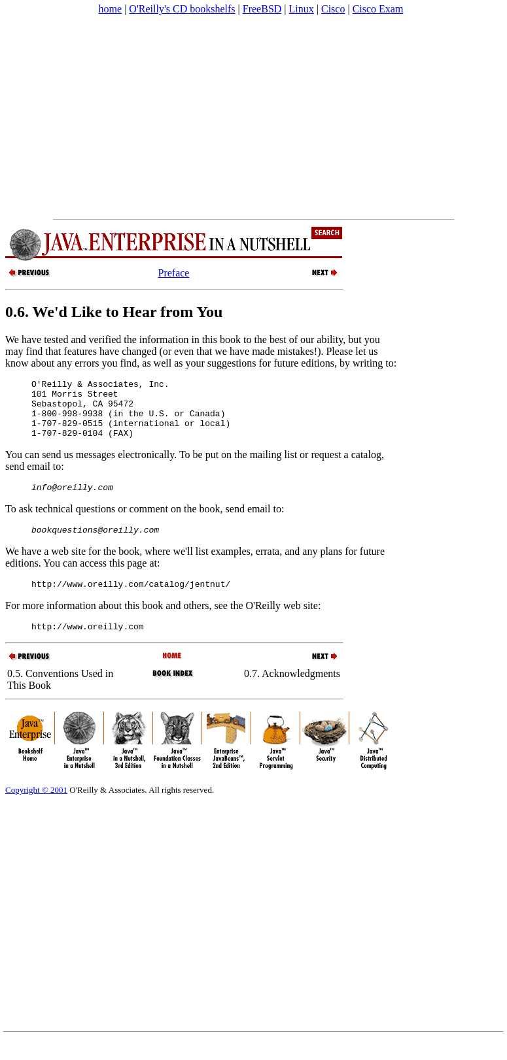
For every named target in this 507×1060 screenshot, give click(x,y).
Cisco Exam (378, 8)
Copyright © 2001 (36, 809)
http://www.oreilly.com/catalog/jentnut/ (130, 601)
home (110, 8)
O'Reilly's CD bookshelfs (182, 8)
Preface (174, 272)
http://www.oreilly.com (87, 646)
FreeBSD (262, 8)
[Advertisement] (198, 116)
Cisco (333, 8)
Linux (301, 8)
